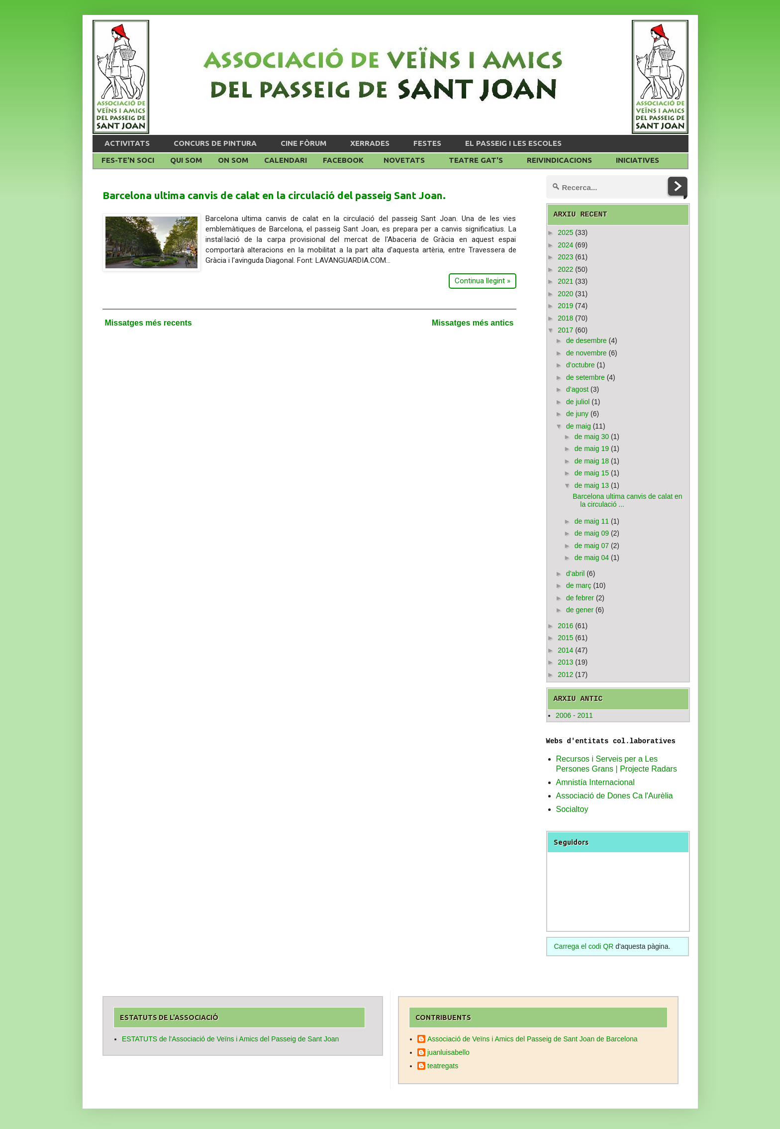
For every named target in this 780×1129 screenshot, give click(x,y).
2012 (565, 674)
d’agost (577, 389)
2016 (565, 626)
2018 (565, 318)
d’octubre (580, 365)
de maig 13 (592, 485)
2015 (565, 638)
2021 (565, 281)
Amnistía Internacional (595, 782)
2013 (565, 662)
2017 (565, 330)
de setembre (585, 377)
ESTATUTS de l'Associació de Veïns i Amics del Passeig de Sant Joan (230, 1039)
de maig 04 (592, 558)
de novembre (586, 353)
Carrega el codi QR (584, 946)
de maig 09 (592, 533)
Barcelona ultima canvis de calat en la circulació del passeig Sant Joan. (274, 195)
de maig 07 (592, 546)
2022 (565, 269)
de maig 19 (592, 448)
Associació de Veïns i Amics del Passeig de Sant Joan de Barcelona (532, 1039)
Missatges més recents (148, 323)
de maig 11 (592, 521)
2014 (565, 650)
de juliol (577, 402)
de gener (579, 610)
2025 (565, 232)
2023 (565, 257)
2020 (565, 294)
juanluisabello (448, 1052)
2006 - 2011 (574, 715)
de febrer (580, 598)
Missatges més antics (473, 323)
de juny (577, 414)
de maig (578, 426)
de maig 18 (592, 461)
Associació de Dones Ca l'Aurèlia (614, 795)
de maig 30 (592, 437)
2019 (565, 306)
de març (578, 585)
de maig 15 (592, 473)
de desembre (586, 340)
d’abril (575, 573)
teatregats (442, 1066)
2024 (565, 245)
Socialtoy (572, 809)
